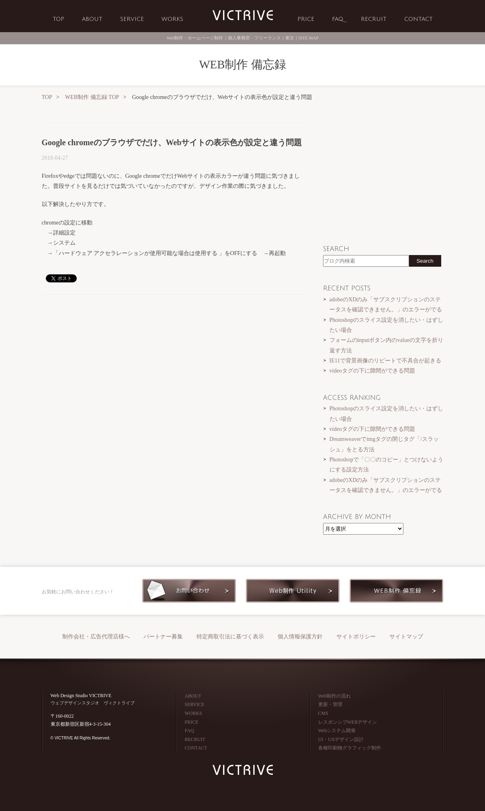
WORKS (172, 19)
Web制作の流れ (334, 696)
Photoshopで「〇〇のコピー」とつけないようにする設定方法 (386, 464)
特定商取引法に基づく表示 (230, 637)
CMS (323, 713)
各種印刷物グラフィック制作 (349, 748)
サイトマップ (406, 637)
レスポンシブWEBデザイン (347, 722)
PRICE (305, 19)
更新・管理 (330, 704)
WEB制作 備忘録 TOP (92, 97)
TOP (58, 19)
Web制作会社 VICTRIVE (243, 15)
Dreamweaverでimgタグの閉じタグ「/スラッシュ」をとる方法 (384, 444)
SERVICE (132, 19)
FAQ (337, 19)
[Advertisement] (172, 363)
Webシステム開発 (337, 730)
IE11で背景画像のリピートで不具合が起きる (385, 360)
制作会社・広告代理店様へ (96, 637)
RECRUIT (374, 19)
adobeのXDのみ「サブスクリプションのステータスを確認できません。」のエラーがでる (385, 304)
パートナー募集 (163, 637)
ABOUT (92, 19)
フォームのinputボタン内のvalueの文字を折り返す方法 (386, 345)
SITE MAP (309, 37)
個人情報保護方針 (300, 637)
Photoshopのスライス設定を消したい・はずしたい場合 (386, 325)
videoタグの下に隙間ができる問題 (372, 370)
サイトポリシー (356, 637)
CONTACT (418, 19)
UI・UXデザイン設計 (341, 739)
